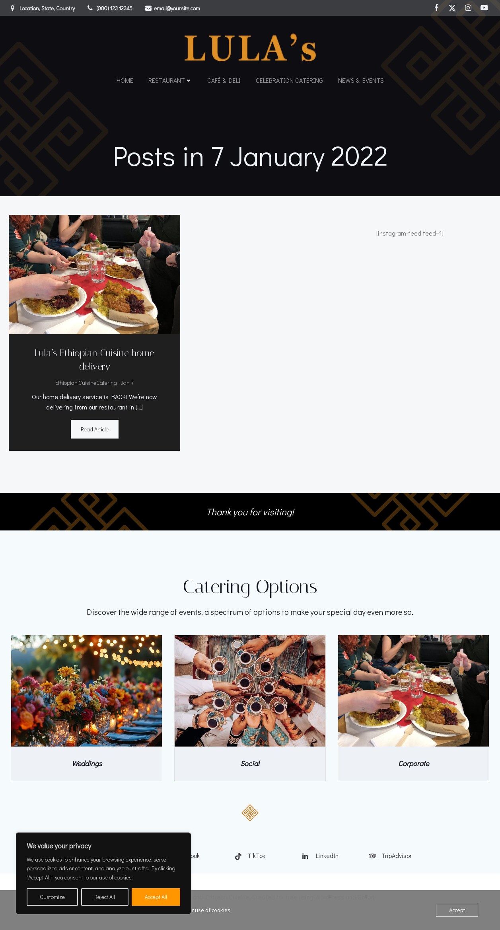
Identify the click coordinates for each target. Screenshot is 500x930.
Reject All (104, 897)
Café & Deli (224, 78)
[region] (103, 873)
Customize (52, 897)
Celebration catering (289, 78)
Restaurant (170, 78)
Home (125, 78)
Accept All (156, 897)
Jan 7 (126, 384)
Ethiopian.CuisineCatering (86, 384)
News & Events (361, 78)
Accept (457, 910)
